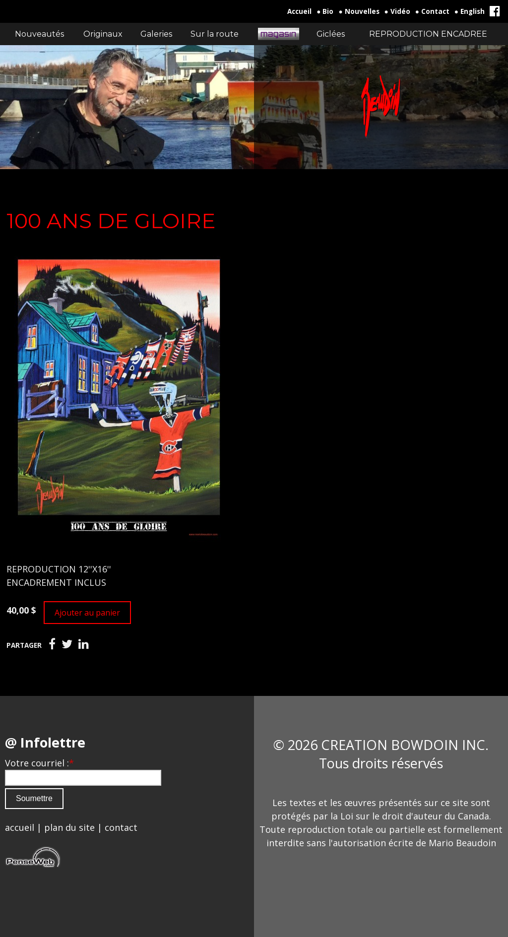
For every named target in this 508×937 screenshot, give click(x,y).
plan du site (69, 827)
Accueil (299, 11)
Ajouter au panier (87, 612)
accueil (19, 827)
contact (121, 827)
